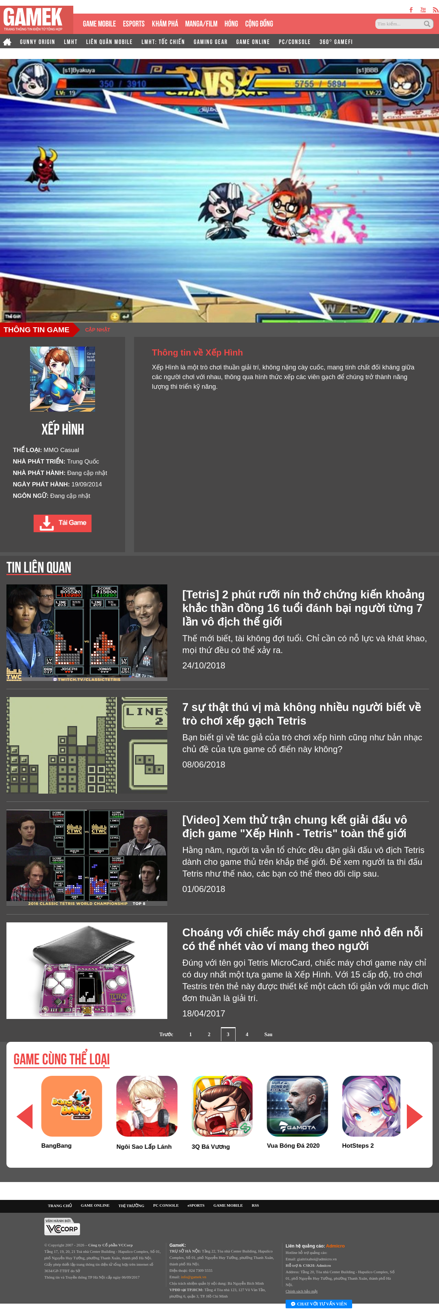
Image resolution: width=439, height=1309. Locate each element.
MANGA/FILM (201, 23)
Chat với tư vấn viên (319, 1304)
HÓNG (231, 23)
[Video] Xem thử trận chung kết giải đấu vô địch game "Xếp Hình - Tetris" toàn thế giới (294, 827)
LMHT (71, 41)
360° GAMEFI (336, 41)
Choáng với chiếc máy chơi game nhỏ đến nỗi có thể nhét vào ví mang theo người (302, 939)
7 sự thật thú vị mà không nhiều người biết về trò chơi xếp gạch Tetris (301, 714)
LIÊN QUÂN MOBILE (109, 41)
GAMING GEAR (211, 41)
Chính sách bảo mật (301, 1291)
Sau (269, 1034)
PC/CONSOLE (295, 41)
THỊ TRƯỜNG (131, 1205)
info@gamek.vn (193, 1277)
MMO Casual (61, 450)
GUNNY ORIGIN (37, 41)
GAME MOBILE (99, 23)
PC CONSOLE (166, 1205)
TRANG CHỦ (60, 1205)
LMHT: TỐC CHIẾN (163, 41)
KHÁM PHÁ (165, 23)
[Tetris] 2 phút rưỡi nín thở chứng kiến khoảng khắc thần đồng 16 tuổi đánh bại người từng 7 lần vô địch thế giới (303, 608)
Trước (166, 1034)
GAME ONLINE (253, 41)
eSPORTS (134, 23)
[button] (414, 1116)
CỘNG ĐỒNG (259, 23)
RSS (255, 1205)
